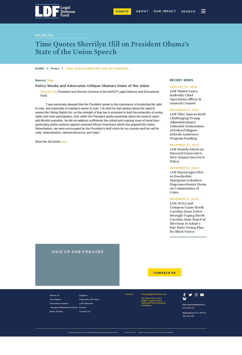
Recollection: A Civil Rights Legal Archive (152, 299)
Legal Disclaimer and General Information (156, 332)
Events (82, 307)
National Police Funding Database (153, 304)
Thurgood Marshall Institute (64, 307)
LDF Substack (86, 303)
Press (55, 68)
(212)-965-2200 (188, 308)
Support (83, 295)
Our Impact (165, 11)
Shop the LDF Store (89, 299)
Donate (122, 11)
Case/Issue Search (59, 303)
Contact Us (165, 273)
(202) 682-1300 (188, 316)
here (64, 141)
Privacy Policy (130, 332)
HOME (39, 68)
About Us (54, 295)
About (142, 11)
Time (50, 80)
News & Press (56, 312)
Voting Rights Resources (154, 294)
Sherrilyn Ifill (48, 91)
